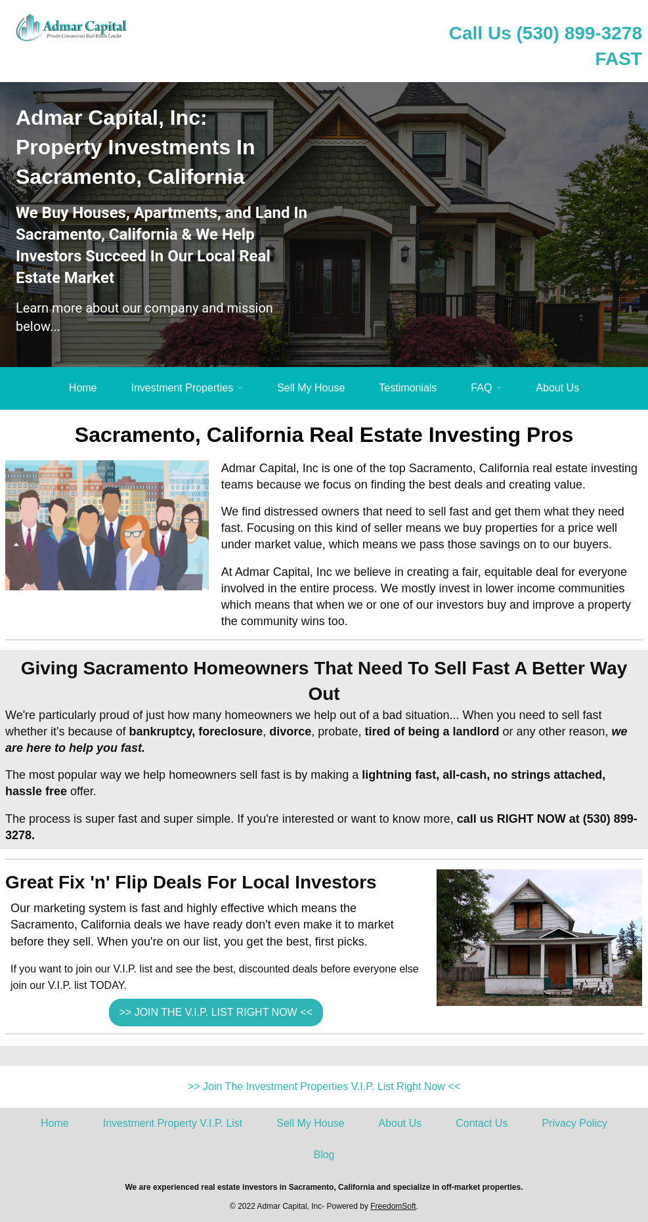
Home (83, 387)
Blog (323, 1154)
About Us (557, 387)
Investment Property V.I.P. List (173, 1123)
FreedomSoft (393, 1206)
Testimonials (408, 387)
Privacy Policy (574, 1123)
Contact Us (482, 1123)
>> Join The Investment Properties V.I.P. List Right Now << (324, 1086)
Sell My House (311, 387)
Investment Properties (182, 387)
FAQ (481, 387)
